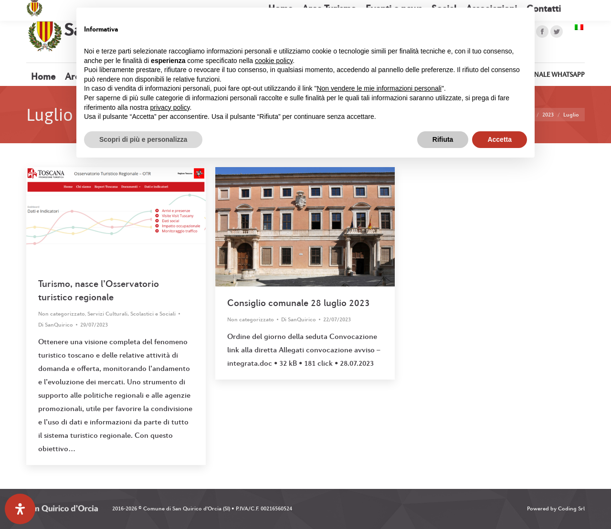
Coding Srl (571, 508)
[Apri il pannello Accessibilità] (20, 509)
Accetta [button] (499, 139)
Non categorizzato (61, 313)
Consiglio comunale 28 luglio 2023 (298, 302)
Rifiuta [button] (442, 139)
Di (55, 324)
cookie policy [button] (274, 60)
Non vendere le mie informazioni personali (378, 88)
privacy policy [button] (170, 107)
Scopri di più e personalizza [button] (143, 139)
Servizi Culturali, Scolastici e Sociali (131, 313)
